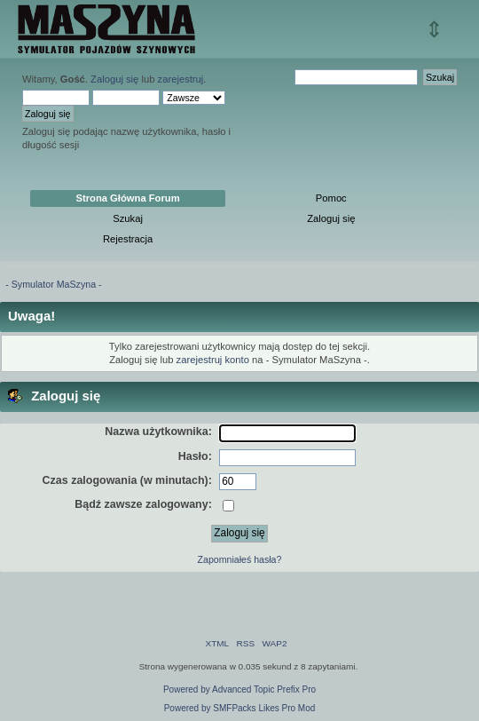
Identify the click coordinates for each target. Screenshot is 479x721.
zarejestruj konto (213, 359)
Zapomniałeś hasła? (240, 559)
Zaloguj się (114, 79)
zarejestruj (181, 79)
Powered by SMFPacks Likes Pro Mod (240, 708)
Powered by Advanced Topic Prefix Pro (239, 689)
